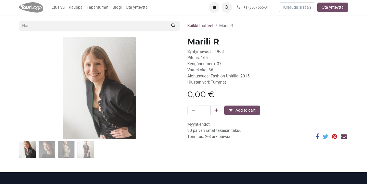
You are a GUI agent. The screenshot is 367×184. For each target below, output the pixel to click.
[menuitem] (58, 7)
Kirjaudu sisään (297, 7)
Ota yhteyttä (333, 7)
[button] (226, 7)
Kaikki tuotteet (200, 25)
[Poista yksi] (193, 110)
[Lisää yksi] (216, 110)
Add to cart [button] (242, 110)
